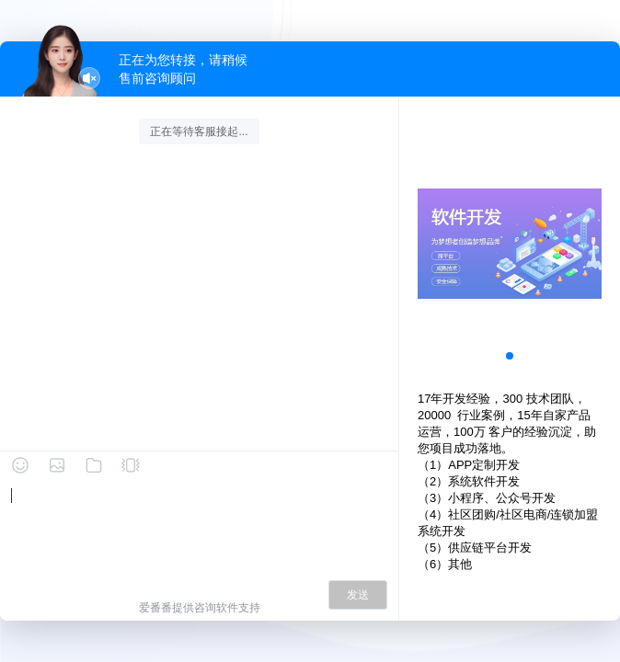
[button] (509, 356)
